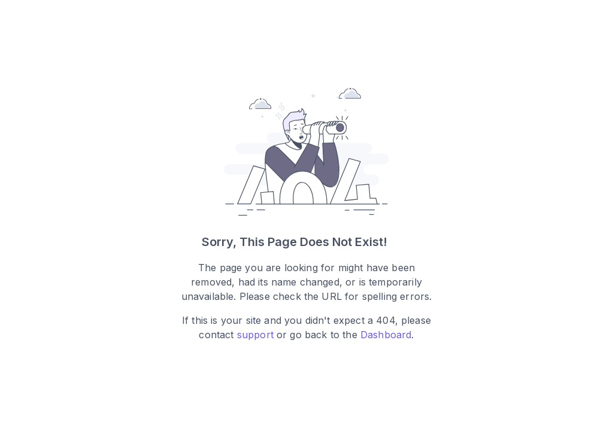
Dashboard (385, 335)
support (255, 335)
